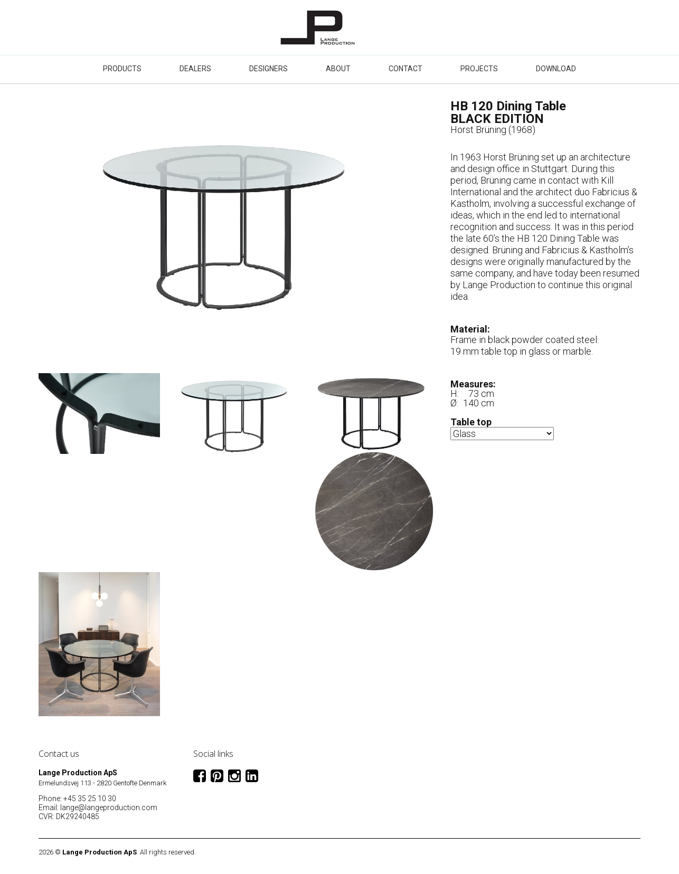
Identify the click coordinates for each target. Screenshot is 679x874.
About (338, 68)
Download (556, 68)
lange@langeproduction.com (108, 807)
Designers (268, 68)
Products (122, 68)
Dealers (195, 68)
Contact (405, 68)
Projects (479, 68)
